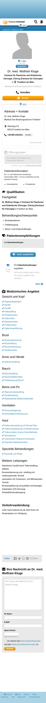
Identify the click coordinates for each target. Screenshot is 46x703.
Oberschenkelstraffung (14, 392)
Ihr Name (8, 614)
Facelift (7, 308)
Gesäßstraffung (11, 395)
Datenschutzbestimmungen (24, 644)
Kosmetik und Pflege (13, 454)
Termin (23, 98)
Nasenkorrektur (11, 322)
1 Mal (22, 61)
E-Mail (6, 622)
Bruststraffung (10, 343)
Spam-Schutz (9, 630)
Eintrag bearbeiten (36, 142)
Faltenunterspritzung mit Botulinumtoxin (21, 429)
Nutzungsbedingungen (31, 641)
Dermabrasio (10, 436)
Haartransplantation (13, 302)
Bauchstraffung (11, 374)
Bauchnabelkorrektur (13, 377)
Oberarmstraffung (12, 362)
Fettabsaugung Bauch (14, 380)
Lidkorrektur (9, 318)
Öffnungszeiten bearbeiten (34, 165)
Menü (23, 25)
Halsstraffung (10, 312)
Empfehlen (22, 66)
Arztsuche (6, 30)
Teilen (7, 558)
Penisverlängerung (12, 410)
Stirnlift (7, 305)
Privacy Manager (34, 697)
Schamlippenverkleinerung (16, 414)
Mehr (39, 284)
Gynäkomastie (10, 350)
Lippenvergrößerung (13, 328)
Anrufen (28, 135)
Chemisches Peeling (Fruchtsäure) (19, 439)
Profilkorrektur (10, 325)
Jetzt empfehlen (23, 254)
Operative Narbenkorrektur (16, 442)
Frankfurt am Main (17, 30)
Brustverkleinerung (12, 347)
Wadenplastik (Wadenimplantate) (18, 399)
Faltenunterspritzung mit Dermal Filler (20, 425)
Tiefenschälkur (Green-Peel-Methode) (20, 432)
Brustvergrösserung (13, 340)
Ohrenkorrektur (11, 315)
